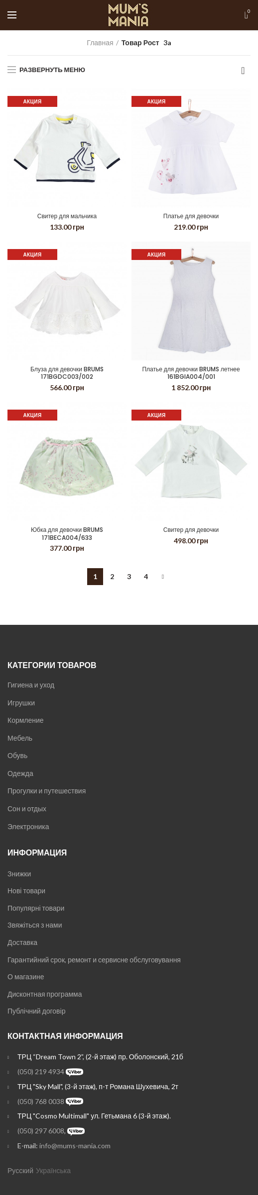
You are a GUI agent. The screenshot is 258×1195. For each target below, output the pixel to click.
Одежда (20, 773)
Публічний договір (36, 1011)
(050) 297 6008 (40, 1130)
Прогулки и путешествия (46, 790)
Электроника (28, 826)
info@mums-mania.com (75, 1145)
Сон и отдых (26, 808)
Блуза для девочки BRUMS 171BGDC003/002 (67, 373)
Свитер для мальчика (67, 216)
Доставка (22, 942)
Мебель (19, 738)
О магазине (25, 976)
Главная (100, 42)
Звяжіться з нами (34, 925)
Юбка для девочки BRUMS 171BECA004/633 (67, 533)
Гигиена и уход (30, 685)
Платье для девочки (191, 216)
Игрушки (21, 702)
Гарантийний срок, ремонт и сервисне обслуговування (94, 959)
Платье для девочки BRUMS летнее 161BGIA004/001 (191, 373)
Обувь (17, 755)
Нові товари (26, 890)
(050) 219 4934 (40, 1071)
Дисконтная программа (44, 994)
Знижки (19, 873)
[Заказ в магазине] (243, 70)
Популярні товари (35, 908)
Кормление (25, 720)
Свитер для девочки (191, 530)
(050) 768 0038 (40, 1101)
